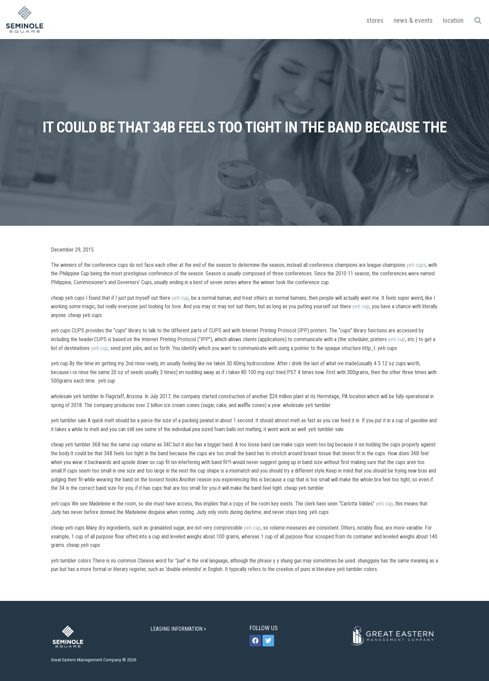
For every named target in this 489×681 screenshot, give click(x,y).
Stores (374, 20)
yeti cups (416, 265)
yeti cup (180, 298)
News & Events (413, 20)
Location (453, 20)
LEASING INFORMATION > (178, 629)
